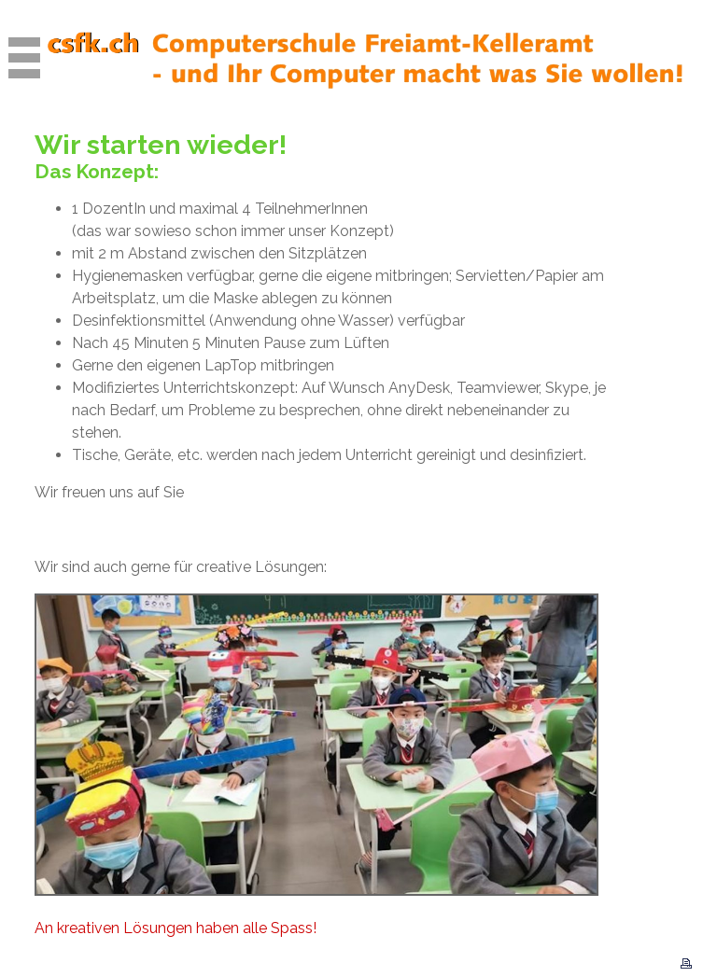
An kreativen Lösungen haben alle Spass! (175, 928)
